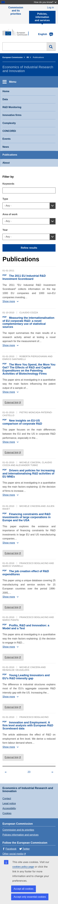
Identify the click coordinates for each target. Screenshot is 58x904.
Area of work (9, 214)
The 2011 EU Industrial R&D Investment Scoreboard (24, 277)
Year (5, 230)
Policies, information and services (42, 17)
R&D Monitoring (11, 107)
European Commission (12, 57)
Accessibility (9, 808)
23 (32, 772)
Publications (9, 154)
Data (5, 99)
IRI (28, 57)
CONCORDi (9, 131)
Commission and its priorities (15, 10)
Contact (6, 798)
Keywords (8, 183)
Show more (8, 301)
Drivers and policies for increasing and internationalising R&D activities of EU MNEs (28, 473)
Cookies (6, 813)
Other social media (12, 853)
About (6, 162)
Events (6, 139)
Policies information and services (20, 834)
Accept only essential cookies (30, 897)
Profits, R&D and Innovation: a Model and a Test (25, 627)
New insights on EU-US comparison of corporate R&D (22, 422)
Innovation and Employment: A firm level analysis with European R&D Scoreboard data (27, 725)
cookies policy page (23, 866)
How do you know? (45, 2)
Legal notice (9, 803)
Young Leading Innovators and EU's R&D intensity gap (26, 677)
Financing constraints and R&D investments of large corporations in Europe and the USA (26, 517)
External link (11, 402)
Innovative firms (11, 115)
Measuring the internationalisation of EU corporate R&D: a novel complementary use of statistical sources (28, 322)
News (5, 147)
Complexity (9, 123)
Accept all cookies (23, 888)
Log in (50, 7)
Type (5, 199)
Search (51, 46)
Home (5, 91)
